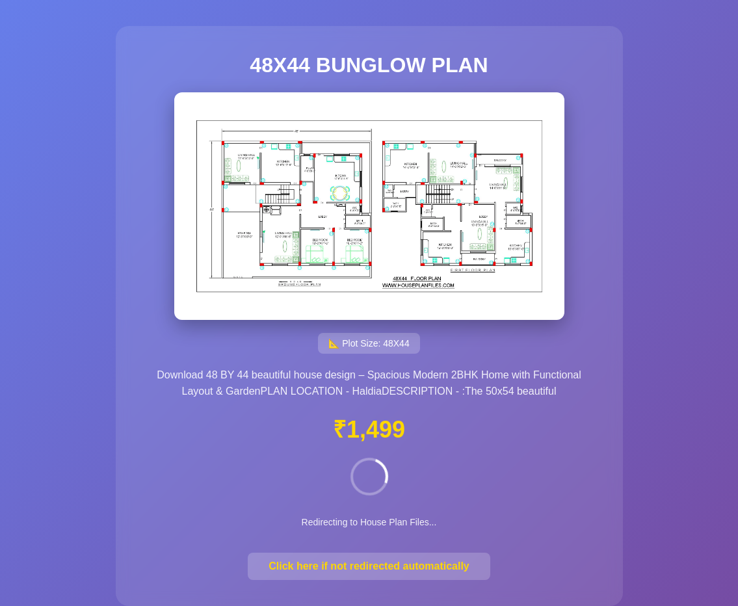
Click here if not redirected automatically (369, 566)
